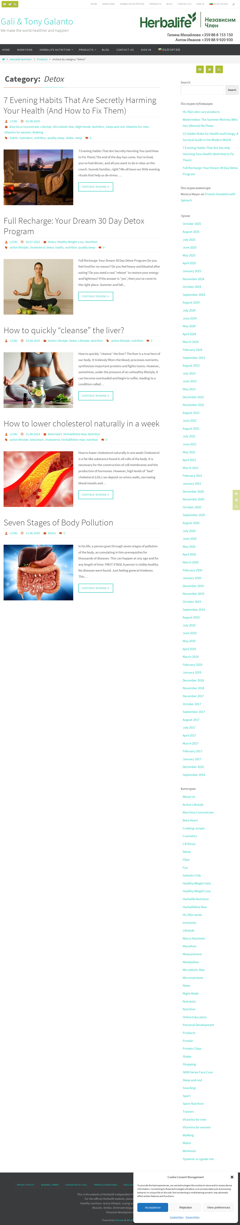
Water (187, 1130)
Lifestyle (46, 127)
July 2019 (189, 619)
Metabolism (191, 951)
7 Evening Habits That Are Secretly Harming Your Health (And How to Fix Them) (80, 105)
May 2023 (189, 385)
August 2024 (191, 300)
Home (94, 3)
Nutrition (98, 127)
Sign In (200, 3)
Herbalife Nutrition (21, 59)
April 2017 (189, 728)
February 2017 (192, 743)
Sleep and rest (115, 127)
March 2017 (190, 735)
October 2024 (192, 284)
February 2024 (192, 347)
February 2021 (192, 471)
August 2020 (191, 518)
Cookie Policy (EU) (76, 1171)
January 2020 (192, 572)
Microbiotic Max (63, 127)
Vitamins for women (17, 132)
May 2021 (189, 448)
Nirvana (119, 1207)
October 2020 (192, 502)
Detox (52, 242)
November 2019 (193, 588)
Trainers (188, 1099)
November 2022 (193, 401)
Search (185, 82)
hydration (26, 138)
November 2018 (193, 681)
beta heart (37, 440)
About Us (189, 788)
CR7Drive (189, 835)
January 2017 (192, 751)
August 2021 (191, 424)
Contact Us (184, 3)
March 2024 (190, 339)
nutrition (40, 138)
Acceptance (152, 1207)
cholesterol (37, 247)
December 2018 (193, 673)
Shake (187, 1045)
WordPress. (132, 1207)
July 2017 (189, 720)
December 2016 (193, 759)
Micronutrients (193, 967)
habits (14, 138)
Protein (188, 1029)
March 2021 (190, 463)
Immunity (189, 912)
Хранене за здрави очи (198, 1146)
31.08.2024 (33, 434)
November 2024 (193, 277)
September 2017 (194, 704)
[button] (232, 1177)
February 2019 (192, 658)
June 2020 (189, 533)
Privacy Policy (193, 1217)
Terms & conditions (105, 1171)
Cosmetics (190, 827)
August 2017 (191, 712)
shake (70, 138)
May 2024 (189, 323)
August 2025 (191, 230)
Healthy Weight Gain (197, 874)
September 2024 (194, 292)
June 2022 (189, 417)
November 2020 (193, 494)
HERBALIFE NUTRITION (132, 3)
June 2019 (189, 626)
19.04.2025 (33, 341)
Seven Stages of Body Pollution (58, 522)
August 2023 (191, 362)
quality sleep (55, 138)
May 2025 (189, 253)
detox (50, 247)
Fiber (186, 850)
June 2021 (189, 440)
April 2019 (189, 642)
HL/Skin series (192, 905)
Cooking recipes (194, 819)
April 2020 (189, 549)
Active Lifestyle (58, 341)
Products (155, 3)
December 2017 (193, 689)
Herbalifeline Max (75, 434)
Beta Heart (55, 434)
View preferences (218, 1207)
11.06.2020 (33, 533)
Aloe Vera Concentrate (24, 127)
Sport (186, 1083)
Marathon (108, 3)
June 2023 (189, 378)
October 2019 (192, 595)
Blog (170, 3)
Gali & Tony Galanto (37, 21)
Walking (37, 132)
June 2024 (189, 316)
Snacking (189, 1076)
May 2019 (189, 634)
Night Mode (83, 127)
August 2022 (191, 409)
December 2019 (193, 580)
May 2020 (189, 541)
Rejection (186, 1207)
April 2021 (189, 455)
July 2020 (189, 525)
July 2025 (189, 238)
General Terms (50, 1171)
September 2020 (194, 510)
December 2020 (193, 487)
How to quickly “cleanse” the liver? (64, 330)
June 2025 (189, 246)
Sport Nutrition (193, 1091)
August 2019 (191, 611)
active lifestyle (19, 247)
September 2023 (194, 354)
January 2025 (192, 269)
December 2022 (193, 393)
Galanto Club (192, 866)
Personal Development (198, 1013)
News (186, 975)
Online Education (195, 1006)
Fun (185, 858)
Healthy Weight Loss (70, 242)
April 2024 (189, 331)
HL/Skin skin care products (201, 112)
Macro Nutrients (194, 928)
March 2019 (190, 650)
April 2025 (189, 261)
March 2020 (190, 556)
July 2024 (189, 308)
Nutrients (189, 990)
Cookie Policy (177, 1217)
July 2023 (189, 370)
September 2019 (194, 603)
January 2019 (192, 665)
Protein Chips (192, 1037)
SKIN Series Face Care (198, 1060)
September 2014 (194, 766)
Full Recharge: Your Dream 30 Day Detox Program (74, 226)
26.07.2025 (33, 242)
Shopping (189, 1052)
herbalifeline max (73, 440)
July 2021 (189, 432)
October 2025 (192, 222)
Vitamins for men (137, 127)
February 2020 (192, 564)
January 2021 (192, 479)
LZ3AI (13, 121)
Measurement (192, 944)
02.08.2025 (33, 121)
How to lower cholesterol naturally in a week (81, 423)
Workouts (189, 1138)
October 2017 (192, 696)
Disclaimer (130, 1171)
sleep (78, 138)
